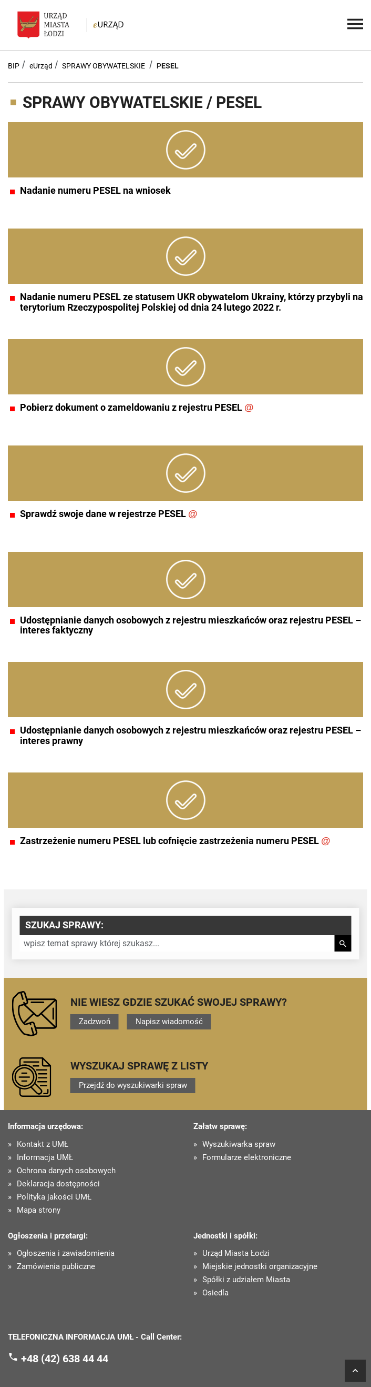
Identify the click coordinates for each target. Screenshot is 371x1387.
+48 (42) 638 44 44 (64, 1358)
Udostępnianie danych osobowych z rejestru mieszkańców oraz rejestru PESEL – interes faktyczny (190, 625)
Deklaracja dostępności (58, 1184)
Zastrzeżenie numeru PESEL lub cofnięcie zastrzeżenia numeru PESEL (175, 841)
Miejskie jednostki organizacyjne (259, 1267)
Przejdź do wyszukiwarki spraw (133, 1085)
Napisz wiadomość (169, 1021)
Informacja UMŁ (45, 1158)
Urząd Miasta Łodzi (236, 1253)
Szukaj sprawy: (64, 924)
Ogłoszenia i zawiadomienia (66, 1253)
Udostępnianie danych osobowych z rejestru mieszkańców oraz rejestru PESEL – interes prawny (190, 735)
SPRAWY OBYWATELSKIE (103, 66)
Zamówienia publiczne (56, 1267)
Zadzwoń (94, 1021)
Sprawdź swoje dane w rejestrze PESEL (109, 514)
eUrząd (41, 66)
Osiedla (215, 1293)
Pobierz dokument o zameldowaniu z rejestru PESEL (137, 407)
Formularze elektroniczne (246, 1158)
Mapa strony (38, 1210)
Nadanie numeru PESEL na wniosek (95, 190)
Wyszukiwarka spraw (238, 1144)
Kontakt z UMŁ (42, 1144)
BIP (13, 66)
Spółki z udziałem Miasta (246, 1280)
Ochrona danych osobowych (66, 1171)
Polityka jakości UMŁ (54, 1197)
